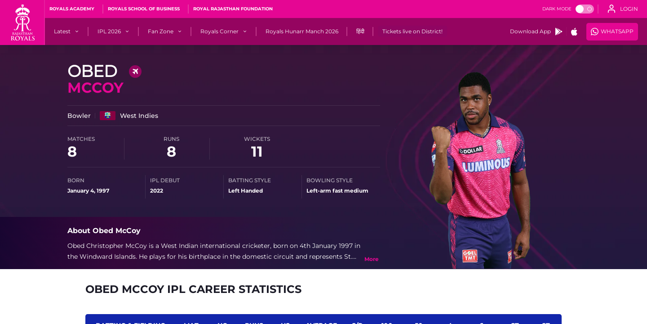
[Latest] (62, 31)
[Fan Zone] (160, 31)
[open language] (623, 9)
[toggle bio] (371, 259)
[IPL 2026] (109, 31)
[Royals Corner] (219, 31)
